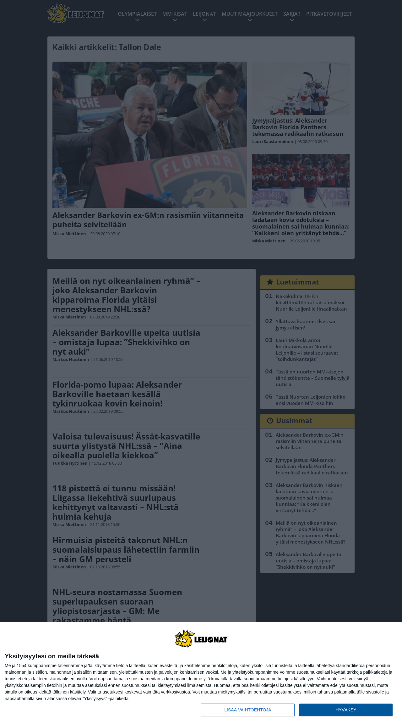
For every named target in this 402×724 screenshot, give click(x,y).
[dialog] (201, 673)
